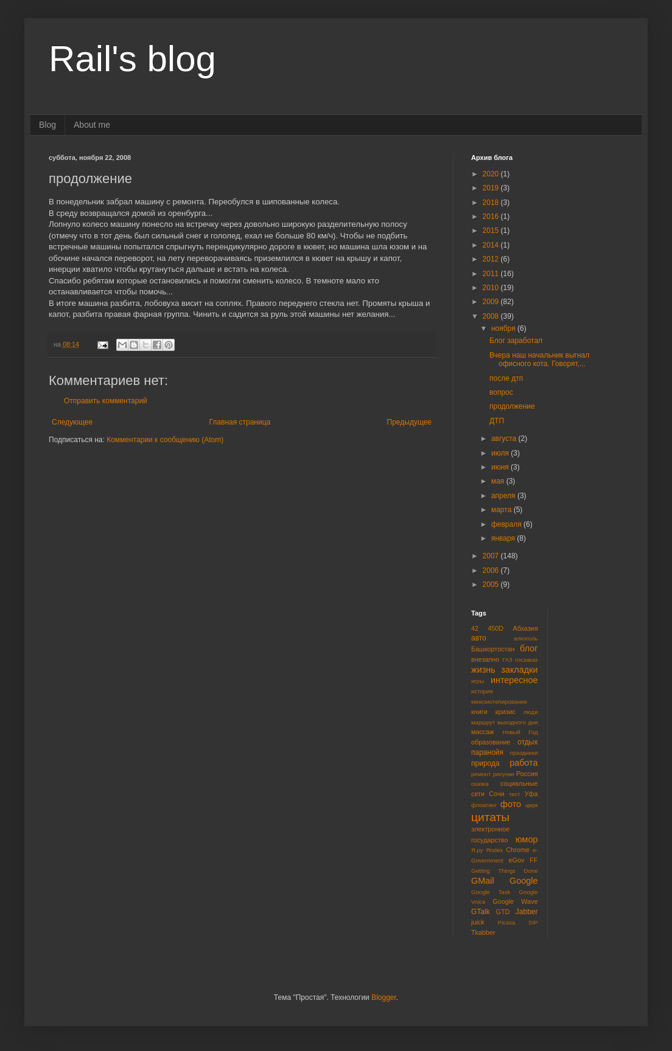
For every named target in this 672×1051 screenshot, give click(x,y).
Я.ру (477, 850)
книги (479, 711)
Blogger (383, 997)
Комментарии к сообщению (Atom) (165, 439)
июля (501, 453)
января (504, 538)
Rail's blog (132, 58)
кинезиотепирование (499, 701)
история (482, 691)
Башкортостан (492, 649)
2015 (492, 230)
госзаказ (526, 659)
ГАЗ (507, 659)
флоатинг (484, 805)
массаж (482, 731)
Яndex (494, 850)
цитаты (490, 817)
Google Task (491, 892)
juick (478, 922)
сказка (480, 783)
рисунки (503, 774)
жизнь (483, 670)
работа (523, 763)
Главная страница (240, 422)
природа (485, 763)
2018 (492, 202)
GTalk (480, 911)
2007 (492, 556)
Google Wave (514, 901)
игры (477, 681)
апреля (504, 495)
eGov (516, 860)
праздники (524, 752)
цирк (531, 805)
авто (478, 638)
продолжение (512, 406)
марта (502, 509)
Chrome (517, 849)
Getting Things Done (504, 870)
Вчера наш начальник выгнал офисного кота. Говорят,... (539, 359)
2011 (492, 273)
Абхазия (525, 628)
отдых (527, 742)
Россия (526, 773)
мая (498, 481)
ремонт (481, 774)
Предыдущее (409, 422)
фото (510, 804)
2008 (492, 316)
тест (514, 794)
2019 (492, 188)
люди (530, 712)
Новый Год (519, 732)
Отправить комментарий (105, 401)
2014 (492, 245)
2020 (492, 174)
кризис (505, 711)
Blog (47, 125)
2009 (492, 301)
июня (501, 467)
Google (523, 881)
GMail (482, 881)
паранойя (487, 752)
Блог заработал (515, 340)
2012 (492, 259)
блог (528, 648)
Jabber (527, 911)
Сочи (496, 793)
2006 (492, 570)
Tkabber (483, 932)
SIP (532, 922)
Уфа (531, 793)
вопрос (501, 392)
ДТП (496, 421)
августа (505, 438)
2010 (492, 287)
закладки (519, 670)
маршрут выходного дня (504, 722)
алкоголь (526, 638)
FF (533, 860)
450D (495, 628)
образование (491, 742)
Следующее (72, 422)
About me (92, 125)
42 (474, 628)
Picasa (507, 922)
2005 (492, 584)
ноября (504, 328)
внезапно (485, 659)
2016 (492, 216)
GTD (503, 911)
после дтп (506, 378)
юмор (527, 839)
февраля (507, 524)
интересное (514, 680)
